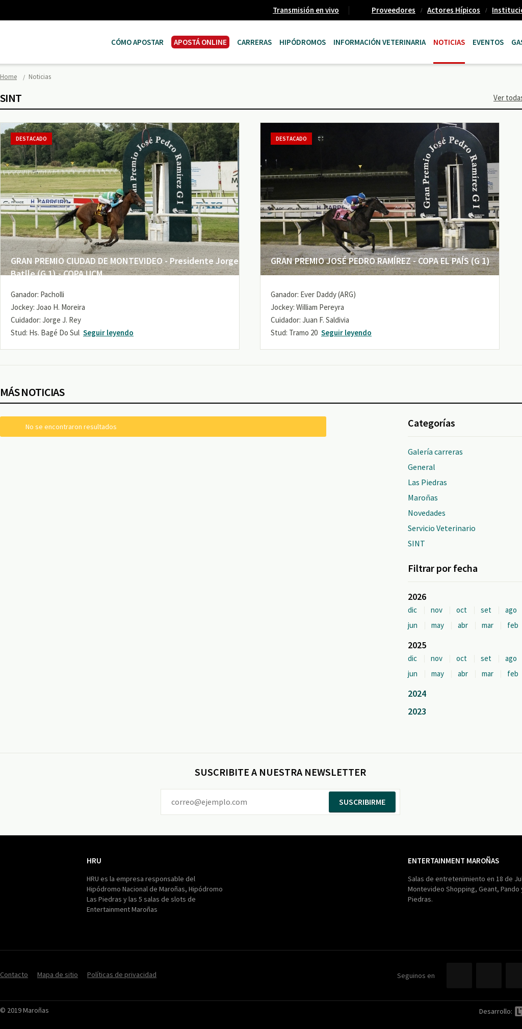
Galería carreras (435, 451)
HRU (94, 860)
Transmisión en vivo (306, 10)
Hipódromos (302, 42)
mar (487, 625)
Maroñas (423, 497)
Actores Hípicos (453, 10)
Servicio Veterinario (442, 528)
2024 (417, 693)
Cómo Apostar (137, 42)
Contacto (14, 974)
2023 (417, 711)
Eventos (488, 42)
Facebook (459, 975)
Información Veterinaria (379, 42)
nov (436, 610)
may (437, 625)
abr (463, 625)
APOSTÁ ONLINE (200, 42)
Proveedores (393, 10)
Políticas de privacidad (121, 974)
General (421, 467)
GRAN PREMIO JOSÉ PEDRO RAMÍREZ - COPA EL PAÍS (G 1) (380, 261)
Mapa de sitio (57, 974)
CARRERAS (254, 42)
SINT (416, 543)
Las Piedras (427, 482)
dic (412, 610)
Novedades (427, 513)
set (486, 610)
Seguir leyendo (108, 332)
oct (461, 610)
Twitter (489, 975)
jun (412, 625)
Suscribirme (362, 802)
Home (8, 77)
